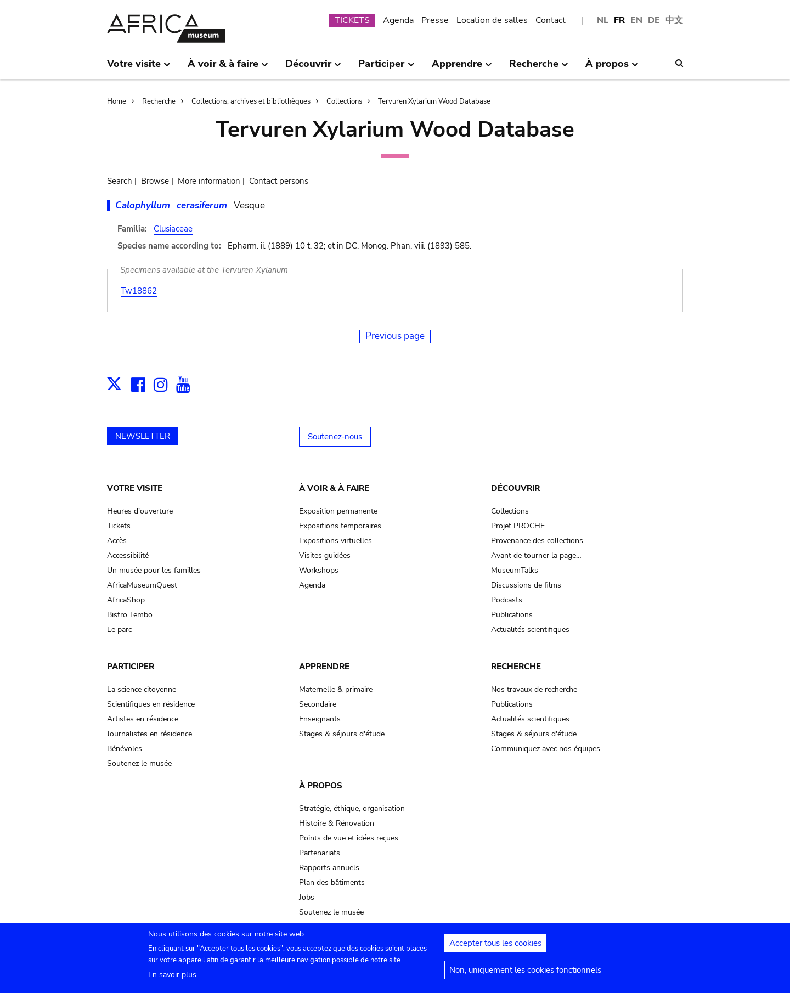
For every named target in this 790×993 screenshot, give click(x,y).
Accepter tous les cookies (495, 947)
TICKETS (352, 20)
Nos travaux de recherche (534, 689)
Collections (344, 101)
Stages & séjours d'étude (342, 734)
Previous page (395, 336)
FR (619, 20)
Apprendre (324, 666)
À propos (320, 785)
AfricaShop (126, 600)
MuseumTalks (514, 570)
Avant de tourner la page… (536, 555)
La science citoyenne (141, 689)
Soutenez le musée (139, 763)
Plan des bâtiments (332, 882)
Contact (550, 20)
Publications (512, 615)
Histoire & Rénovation (336, 823)
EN (636, 20)
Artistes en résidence (142, 719)
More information (209, 181)
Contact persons (278, 181)
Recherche (159, 101)
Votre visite (134, 488)
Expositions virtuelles (335, 540)
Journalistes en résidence (149, 734)
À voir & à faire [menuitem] (228, 68)
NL (602, 20)
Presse (435, 20)
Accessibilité (128, 555)
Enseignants (320, 719)
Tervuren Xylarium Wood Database (434, 101)
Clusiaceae (173, 228)
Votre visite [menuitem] (139, 68)
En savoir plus (172, 979)
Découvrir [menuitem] (313, 68)
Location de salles (492, 20)
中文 (674, 20)
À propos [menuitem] (612, 68)
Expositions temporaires (340, 526)
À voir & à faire (334, 488)
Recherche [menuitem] (538, 68)
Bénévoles (124, 748)
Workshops (318, 570)
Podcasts (506, 600)
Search (119, 181)
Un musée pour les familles (154, 570)
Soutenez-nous (335, 436)
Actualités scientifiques (530, 629)
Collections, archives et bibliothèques (251, 101)
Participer (130, 666)
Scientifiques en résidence (151, 704)
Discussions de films (526, 585)
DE (654, 20)
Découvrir (515, 488)
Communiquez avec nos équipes (545, 748)
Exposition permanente (338, 511)
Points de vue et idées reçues (348, 838)
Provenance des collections (537, 540)
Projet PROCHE (518, 526)
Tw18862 (139, 290)
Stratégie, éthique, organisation (352, 808)
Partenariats (319, 853)
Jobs (306, 897)
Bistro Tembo (130, 615)
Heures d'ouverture (140, 511)
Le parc (119, 629)
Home (116, 101)
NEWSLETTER (142, 436)
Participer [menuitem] (386, 68)
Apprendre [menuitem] (462, 68)
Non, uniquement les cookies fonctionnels (525, 974)
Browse (155, 181)
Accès (117, 540)
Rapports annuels (329, 867)
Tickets (119, 526)
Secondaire (317, 704)
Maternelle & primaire (336, 689)
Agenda (398, 20)
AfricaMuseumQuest (142, 585)
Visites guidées (325, 555)
